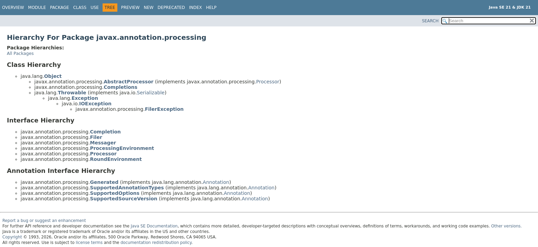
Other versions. (506, 226)
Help (211, 7)
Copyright (12, 237)
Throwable (72, 92)
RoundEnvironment (116, 159)
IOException (95, 103)
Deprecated (171, 7)
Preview (130, 7)
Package (59, 7)
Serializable (151, 92)
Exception (84, 98)
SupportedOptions (114, 193)
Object (52, 76)
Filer (96, 137)
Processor (267, 81)
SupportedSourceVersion (123, 198)
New (148, 7)
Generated (104, 182)
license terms (89, 242)
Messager (103, 142)
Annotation (216, 182)
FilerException (164, 109)
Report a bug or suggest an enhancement (44, 220)
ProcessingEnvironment (122, 148)
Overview (13, 7)
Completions (120, 87)
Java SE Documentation (154, 226)
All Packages (20, 53)
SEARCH (430, 21)
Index (195, 7)
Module (37, 7)
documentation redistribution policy (155, 242)
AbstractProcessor (128, 81)
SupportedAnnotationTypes (127, 187)
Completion (105, 131)
